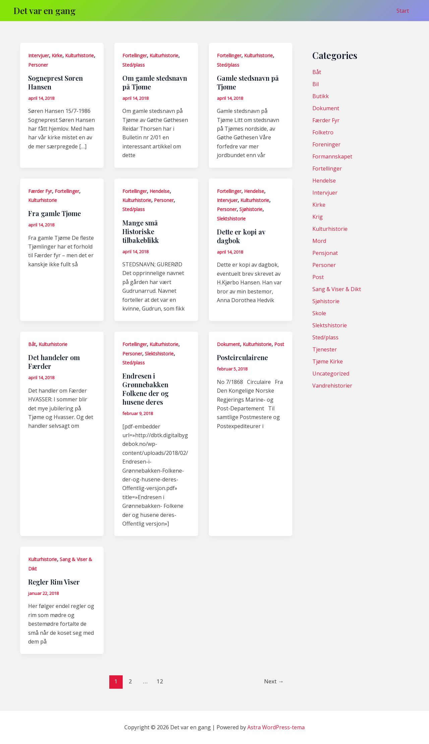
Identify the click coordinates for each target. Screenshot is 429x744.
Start (404, 10)
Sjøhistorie (250, 209)
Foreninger (326, 144)
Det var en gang (44, 10)
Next (274, 681)
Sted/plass (133, 65)
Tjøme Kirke (327, 361)
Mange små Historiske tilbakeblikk (140, 231)
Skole (319, 313)
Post (279, 344)
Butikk (320, 96)
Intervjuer (38, 55)
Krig (317, 216)
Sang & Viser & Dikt (336, 289)
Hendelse (159, 191)
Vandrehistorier (332, 385)
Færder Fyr (40, 191)
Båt (32, 344)
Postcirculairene (242, 357)
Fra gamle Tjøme (54, 213)
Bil (315, 84)
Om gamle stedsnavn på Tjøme (154, 82)
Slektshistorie (231, 218)
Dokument (228, 344)
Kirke (57, 55)
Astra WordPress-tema (276, 727)
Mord (319, 241)
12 (160, 681)
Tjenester (324, 349)
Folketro (322, 132)
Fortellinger (134, 55)
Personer (38, 65)
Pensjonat (325, 253)
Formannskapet (332, 156)
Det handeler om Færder (54, 361)
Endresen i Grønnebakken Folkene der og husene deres (145, 388)
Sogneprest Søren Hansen (55, 82)
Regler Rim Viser (54, 581)
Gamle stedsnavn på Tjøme (248, 82)
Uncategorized (330, 373)
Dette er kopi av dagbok (241, 236)
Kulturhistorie (79, 55)
